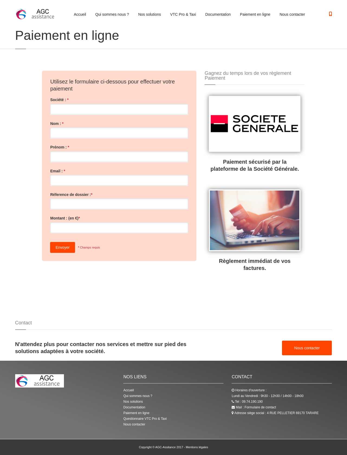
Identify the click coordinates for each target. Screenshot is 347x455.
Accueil (80, 14)
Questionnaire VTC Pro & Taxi (145, 419)
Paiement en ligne (255, 14)
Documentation (218, 14)
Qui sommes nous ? (112, 14)
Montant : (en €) (65, 218)
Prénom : (59, 147)
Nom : (56, 124)
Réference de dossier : (71, 195)
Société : (59, 100)
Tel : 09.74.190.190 (247, 402)
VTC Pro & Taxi (183, 14)
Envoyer (62, 247)
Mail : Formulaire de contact (254, 407)
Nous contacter (292, 14)
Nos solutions (149, 14)
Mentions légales (197, 447)
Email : (57, 171)
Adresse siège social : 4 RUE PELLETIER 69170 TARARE (275, 413)
